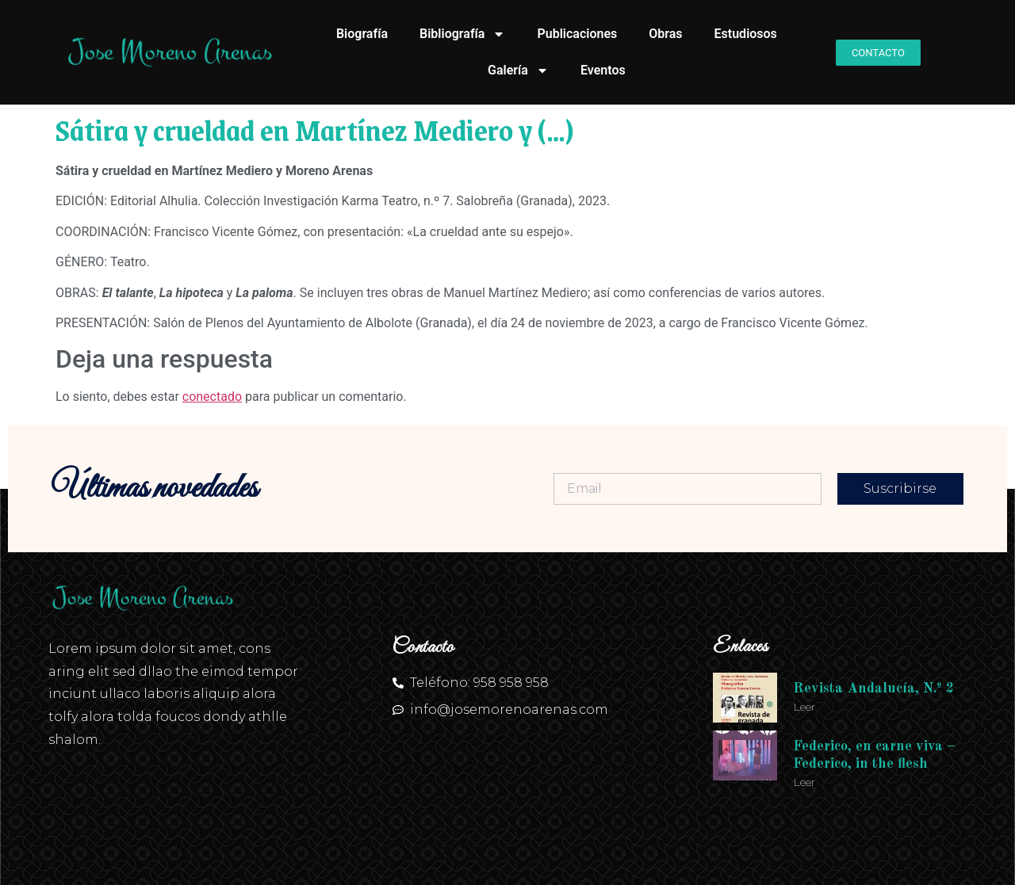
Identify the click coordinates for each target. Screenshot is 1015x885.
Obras (665, 33)
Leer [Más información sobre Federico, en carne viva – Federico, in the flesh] (804, 782)
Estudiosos (745, 33)
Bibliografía (462, 34)
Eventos (603, 70)
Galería (518, 70)
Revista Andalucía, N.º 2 (873, 688)
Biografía (362, 33)
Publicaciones (577, 33)
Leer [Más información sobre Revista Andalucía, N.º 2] (804, 707)
